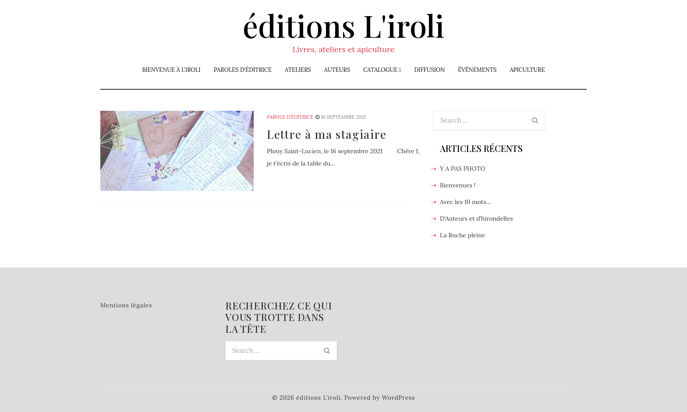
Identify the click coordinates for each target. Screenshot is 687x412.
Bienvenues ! (457, 185)
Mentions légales (126, 305)
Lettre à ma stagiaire (327, 134)
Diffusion (429, 70)
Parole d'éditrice (290, 117)
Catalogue (380, 70)
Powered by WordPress (379, 397)
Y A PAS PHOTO (462, 169)
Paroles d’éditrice (243, 70)
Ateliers (298, 70)
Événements (477, 70)
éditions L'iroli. (319, 397)
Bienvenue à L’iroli (171, 70)
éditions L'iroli (343, 25)
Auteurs (337, 70)
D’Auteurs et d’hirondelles (476, 218)
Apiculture (527, 70)
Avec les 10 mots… (465, 202)
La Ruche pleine (462, 235)
